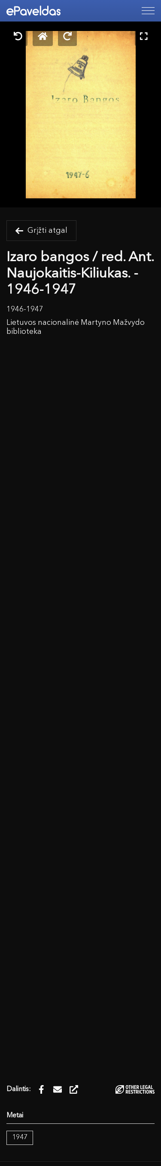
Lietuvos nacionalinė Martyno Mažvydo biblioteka (75, 327)
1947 (19, 1137)
